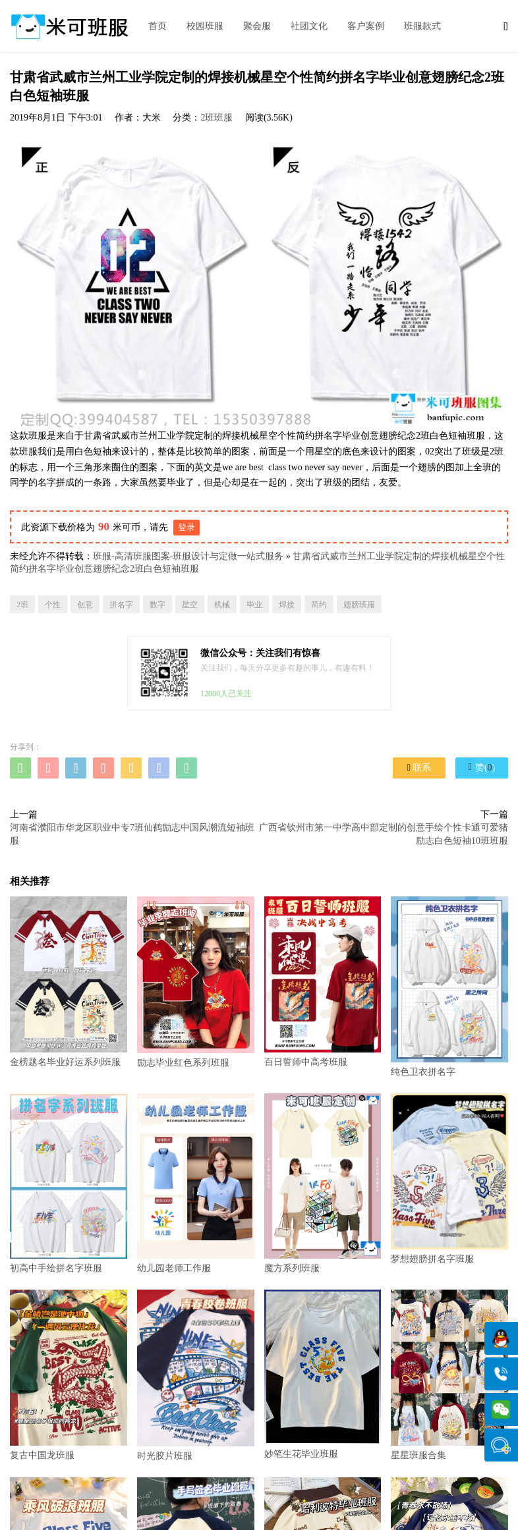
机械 (222, 604)
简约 (319, 604)
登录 (186, 527)
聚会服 (257, 26)
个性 (53, 604)
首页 (157, 26)
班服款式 (422, 26)
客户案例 (365, 26)
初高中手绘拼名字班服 (68, 1183)
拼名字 (121, 604)
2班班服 (216, 118)
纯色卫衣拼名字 (449, 986)
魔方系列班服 (323, 1183)
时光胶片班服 (195, 1375)
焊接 (287, 604)
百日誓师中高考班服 (323, 981)
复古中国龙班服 (68, 1375)
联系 (419, 768)
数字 (157, 604)
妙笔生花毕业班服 (323, 1374)
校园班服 (205, 26)
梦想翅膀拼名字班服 (449, 1178)
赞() (482, 767)
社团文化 (309, 26)
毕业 (254, 604)
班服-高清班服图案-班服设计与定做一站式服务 (188, 556)
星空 (190, 604)
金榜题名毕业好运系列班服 (68, 981)
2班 (22, 604)
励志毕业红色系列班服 (195, 982)
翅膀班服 (359, 604)
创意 (85, 604)
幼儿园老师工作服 (195, 1183)
